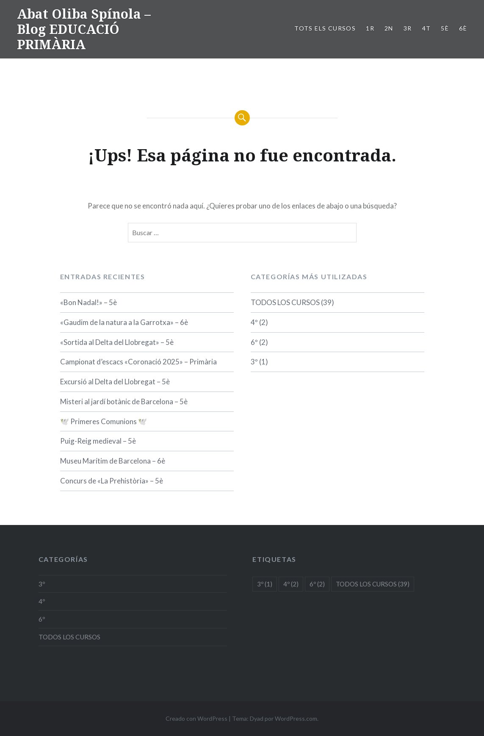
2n (388, 28)
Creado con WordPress (196, 718)
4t (426, 28)
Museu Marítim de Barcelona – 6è (112, 460)
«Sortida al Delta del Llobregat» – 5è (117, 342)
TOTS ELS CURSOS (325, 28)
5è (445, 28)
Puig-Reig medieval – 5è (98, 440)
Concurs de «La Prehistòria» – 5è (111, 480)
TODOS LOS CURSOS (285, 302)
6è (463, 28)
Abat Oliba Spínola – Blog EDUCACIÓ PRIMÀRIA (84, 29)
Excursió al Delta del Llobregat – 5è (115, 381)
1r (370, 28)
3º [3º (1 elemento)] (264, 584)
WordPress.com (296, 718)
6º (254, 342)
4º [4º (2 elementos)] (291, 584)
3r (408, 28)
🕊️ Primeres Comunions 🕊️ (103, 421)
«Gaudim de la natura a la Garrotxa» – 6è (124, 322)
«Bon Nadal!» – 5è (88, 302)
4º (254, 322)
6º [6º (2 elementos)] (317, 584)
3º (254, 361)
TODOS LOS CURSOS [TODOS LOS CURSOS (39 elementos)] (372, 584)
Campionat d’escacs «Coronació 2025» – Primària (138, 361)
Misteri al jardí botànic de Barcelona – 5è (124, 401)
